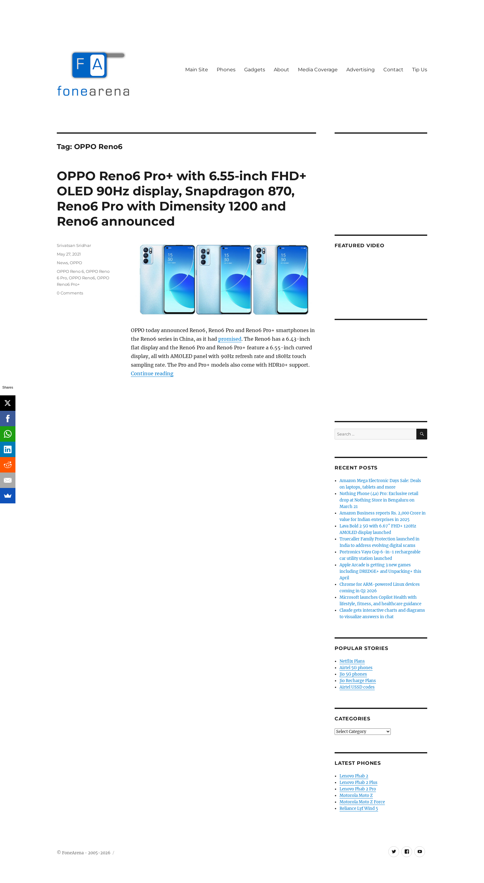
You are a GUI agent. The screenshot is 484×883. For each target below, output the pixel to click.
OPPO (76, 262)
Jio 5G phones (353, 674)
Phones (226, 70)
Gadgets (254, 70)
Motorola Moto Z (356, 795)
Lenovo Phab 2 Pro (358, 789)
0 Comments (70, 292)
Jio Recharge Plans (358, 680)
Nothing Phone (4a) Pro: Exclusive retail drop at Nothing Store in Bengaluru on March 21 (379, 500)
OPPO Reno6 (82, 277)
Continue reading (152, 373)
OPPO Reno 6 (70, 271)
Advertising (360, 70)
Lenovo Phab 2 (354, 776)
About (281, 70)
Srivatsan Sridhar (74, 245)
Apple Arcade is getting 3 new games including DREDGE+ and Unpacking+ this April (380, 571)
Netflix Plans (352, 661)
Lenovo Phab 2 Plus (359, 782)
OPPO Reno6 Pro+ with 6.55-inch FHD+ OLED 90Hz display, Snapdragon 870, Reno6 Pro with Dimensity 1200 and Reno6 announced (182, 198)
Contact (393, 70)
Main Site (196, 70)
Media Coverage (318, 70)
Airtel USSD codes (357, 687)
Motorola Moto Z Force (362, 802)
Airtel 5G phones (356, 667)
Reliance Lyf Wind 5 (359, 808)
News (62, 262)
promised (229, 339)
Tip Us (419, 70)
